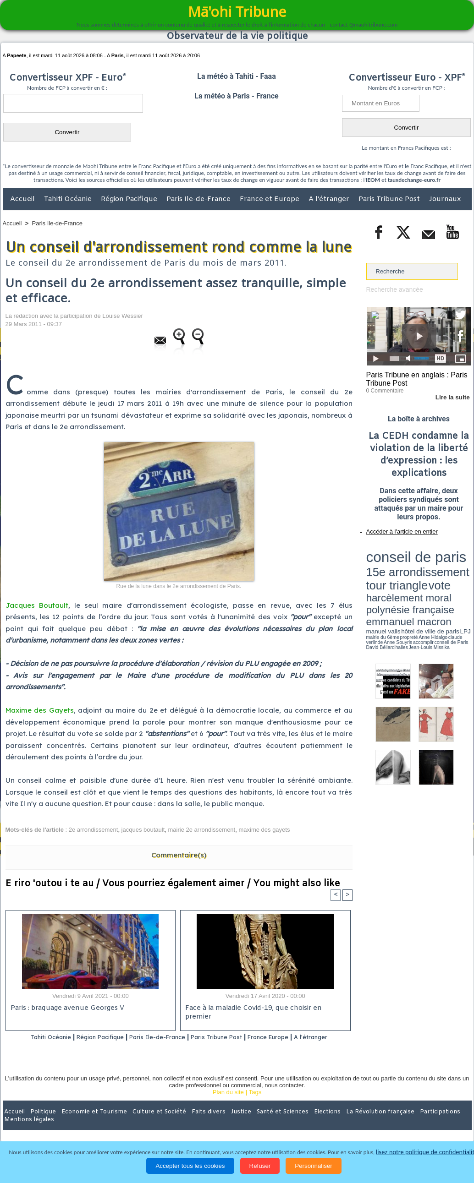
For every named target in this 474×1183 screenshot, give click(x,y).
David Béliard (394, 581)
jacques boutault (143, 829)
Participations (401, 1123)
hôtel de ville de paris (452, 574)
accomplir (463, 578)
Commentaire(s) (178, 854)
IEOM (373, 179)
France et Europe (270, 199)
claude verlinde (430, 578)
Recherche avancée (392, 289)
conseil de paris (395, 550)
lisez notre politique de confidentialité (426, 1152)
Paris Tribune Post (390, 199)
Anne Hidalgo (411, 578)
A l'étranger (330, 199)
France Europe (302, 1037)
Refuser (260, 1165)
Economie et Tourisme (86, 1123)
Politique (40, 1123)
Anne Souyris (448, 578)
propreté (397, 578)
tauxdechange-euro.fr (414, 179)
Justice (219, 1123)
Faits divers (190, 1123)
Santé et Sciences (256, 1123)
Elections (297, 1123)
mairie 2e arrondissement (202, 829)
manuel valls (425, 574)
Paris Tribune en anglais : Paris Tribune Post (414, 378)
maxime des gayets (264, 829)
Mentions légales (446, 1123)
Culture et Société (146, 1123)
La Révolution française (346, 1123)
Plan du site (228, 1104)
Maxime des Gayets (40, 710)
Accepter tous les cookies (190, 1165)
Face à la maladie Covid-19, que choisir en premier (263, 1009)
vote (455, 558)
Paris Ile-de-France (199, 199)
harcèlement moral (390, 565)
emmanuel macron (390, 572)
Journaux (445, 199)
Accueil (23, 199)
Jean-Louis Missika (423, 581)
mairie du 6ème (382, 578)
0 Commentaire (383, 389)
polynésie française (441, 565)
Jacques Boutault (37, 605)
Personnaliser (313, 1165)
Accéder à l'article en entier (396, 529)
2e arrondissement (93, 829)
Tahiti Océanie (69, 199)
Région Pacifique (130, 199)
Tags (255, 1104)
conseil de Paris (376, 581)
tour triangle (430, 558)
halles (407, 581)
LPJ (369, 578)
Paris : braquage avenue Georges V (66, 1009)
